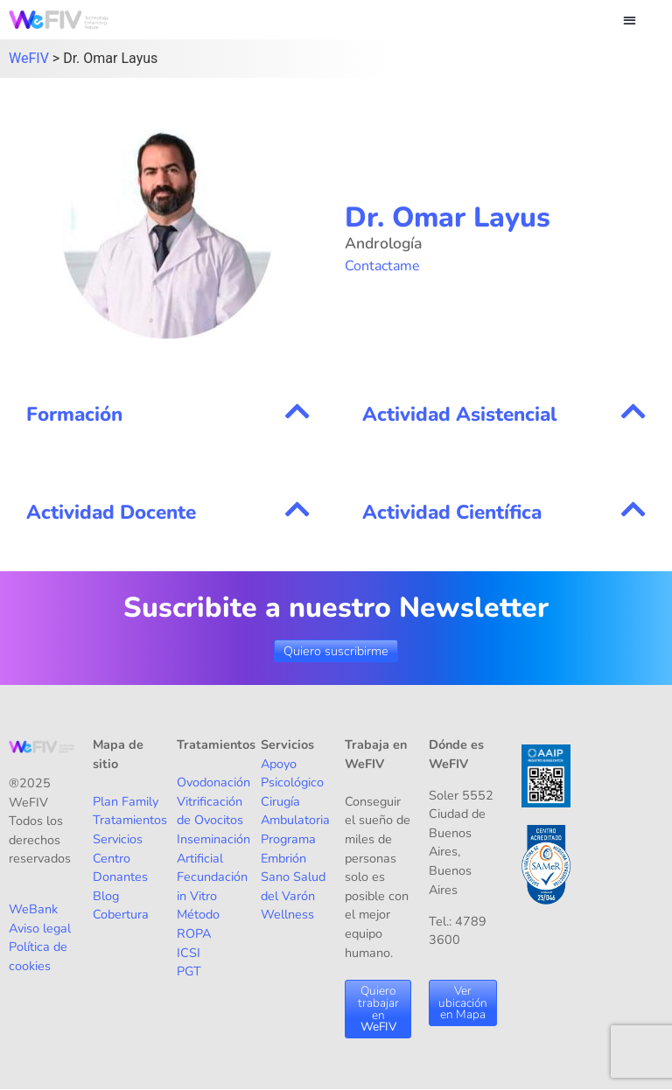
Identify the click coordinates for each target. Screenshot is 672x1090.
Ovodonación (213, 782)
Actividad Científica (452, 512)
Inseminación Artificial (213, 848)
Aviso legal (40, 928)
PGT (189, 971)
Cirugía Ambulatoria (295, 811)
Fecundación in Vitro (212, 886)
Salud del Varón (293, 886)
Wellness (287, 914)
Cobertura (121, 914)
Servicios (118, 839)
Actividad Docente (111, 512)
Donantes (120, 876)
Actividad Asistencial (459, 414)
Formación (74, 414)
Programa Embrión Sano (288, 857)
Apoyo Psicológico (292, 773)
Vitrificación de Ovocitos (210, 811)
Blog (106, 896)
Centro (111, 858)
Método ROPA (198, 923)
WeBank (33, 909)
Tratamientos (130, 819)
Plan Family (125, 801)
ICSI (188, 952)
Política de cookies (38, 956)
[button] (630, 20)
